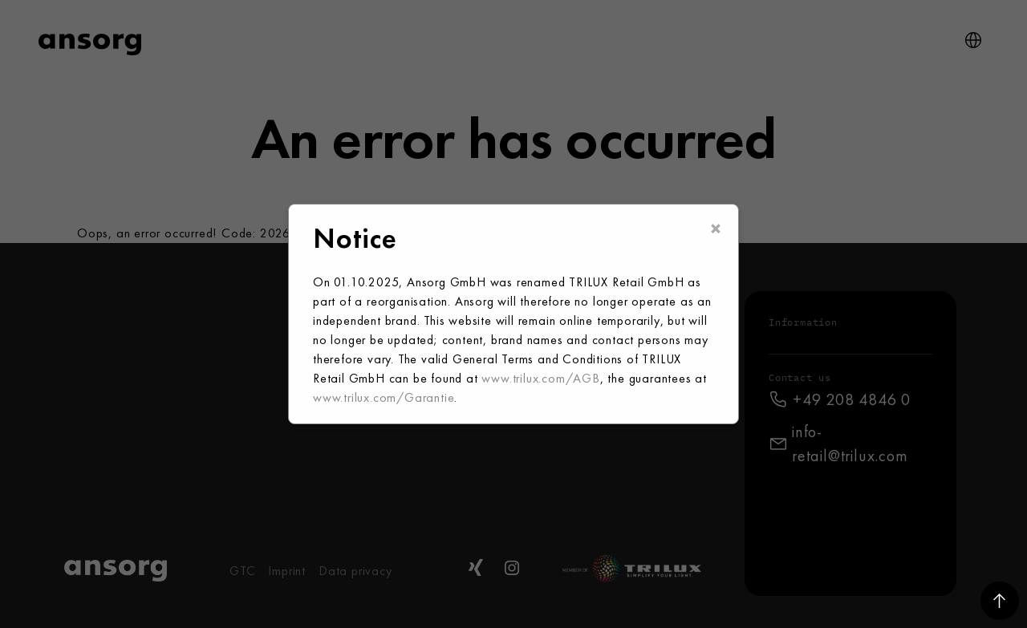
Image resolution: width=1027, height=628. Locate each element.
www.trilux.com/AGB (540, 378)
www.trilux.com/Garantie (383, 397)
